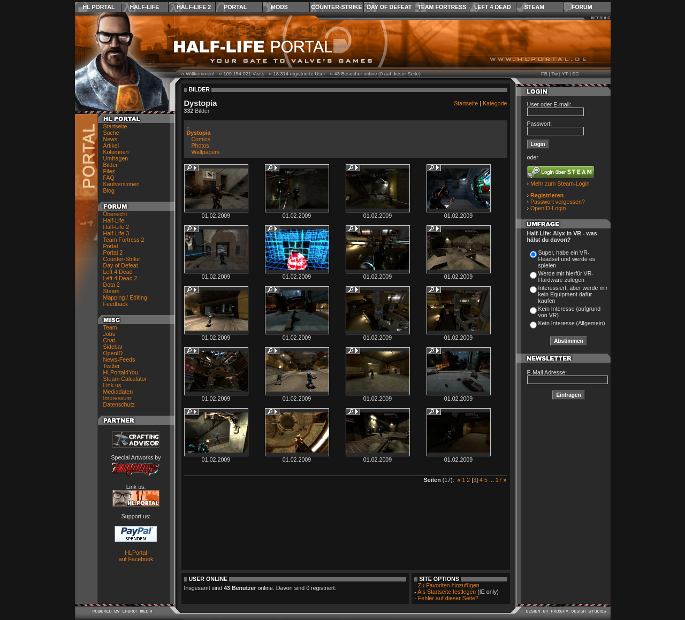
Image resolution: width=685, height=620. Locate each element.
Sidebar (113, 346)
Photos (200, 145)
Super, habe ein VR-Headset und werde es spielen (567, 259)
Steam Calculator (125, 379)
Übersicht (115, 214)
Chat (109, 340)
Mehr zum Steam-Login (560, 183)
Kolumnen (116, 152)
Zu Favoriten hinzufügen (449, 585)
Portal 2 (113, 252)
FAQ (109, 177)
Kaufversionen (121, 184)
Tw (554, 73)
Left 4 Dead (492, 7)
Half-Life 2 (194, 7)
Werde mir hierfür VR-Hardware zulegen (565, 276)
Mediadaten (118, 391)
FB (544, 73)
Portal (235, 7)
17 (499, 480)
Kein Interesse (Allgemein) (571, 323)
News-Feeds (119, 359)
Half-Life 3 (116, 233)
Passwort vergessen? (557, 201)
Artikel (111, 145)
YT (565, 73)
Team (110, 327)
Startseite (115, 126)
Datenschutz (119, 404)
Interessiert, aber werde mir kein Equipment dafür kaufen (573, 294)
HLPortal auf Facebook (136, 555)
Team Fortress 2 (123, 239)
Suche (111, 132)
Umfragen (115, 158)
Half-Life (144, 7)
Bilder (110, 165)
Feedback (115, 304)
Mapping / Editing (125, 297)
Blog (109, 190)
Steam (534, 7)
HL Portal (99, 7)
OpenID (113, 353)
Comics (200, 139)
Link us (112, 385)
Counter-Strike (336, 7)
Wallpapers (205, 152)
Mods (279, 7)
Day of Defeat (389, 7)
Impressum (117, 398)
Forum (582, 7)
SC (575, 73)
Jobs (109, 334)
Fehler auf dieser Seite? (448, 598)
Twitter (111, 366)
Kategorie (495, 103)
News (110, 139)
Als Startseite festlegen (446, 591)
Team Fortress (441, 7)
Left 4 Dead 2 (120, 278)
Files (109, 171)
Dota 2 (111, 284)
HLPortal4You (120, 372)
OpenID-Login (548, 208)
